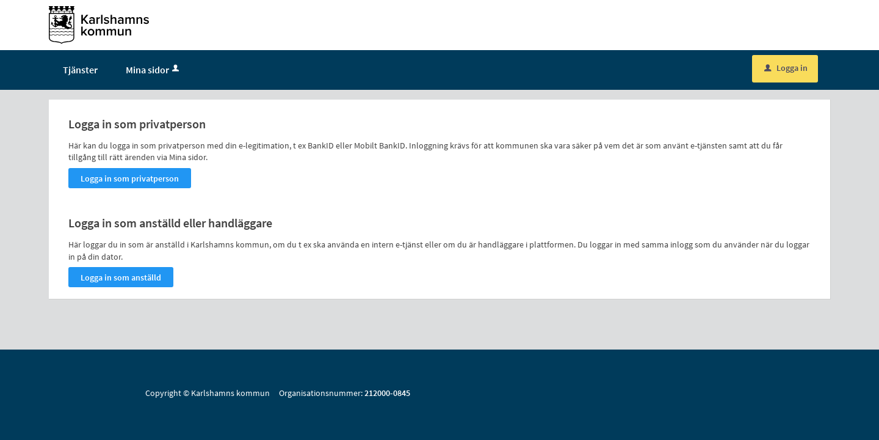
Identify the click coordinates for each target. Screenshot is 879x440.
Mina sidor (153, 74)
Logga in (786, 72)
